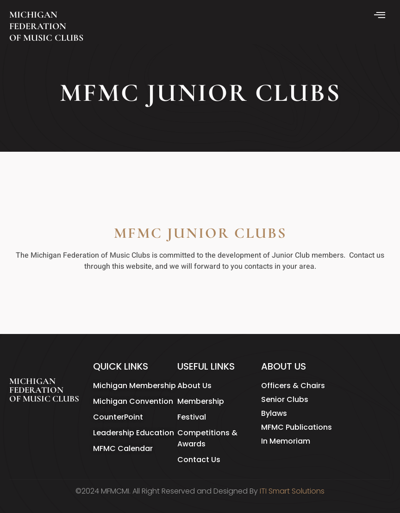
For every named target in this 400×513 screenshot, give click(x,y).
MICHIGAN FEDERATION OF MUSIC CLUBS (46, 26)
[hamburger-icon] (380, 15)
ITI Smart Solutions (292, 491)
